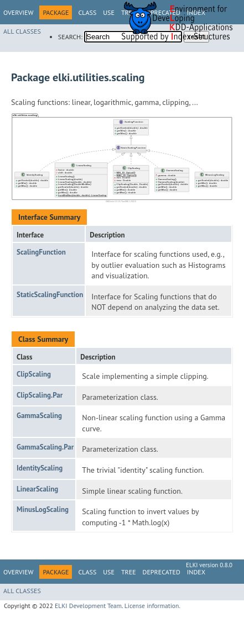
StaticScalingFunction (50, 294)
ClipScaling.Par (40, 395)
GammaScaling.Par (45, 447)
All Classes (22, 31)
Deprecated (161, 572)
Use (109, 12)
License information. (152, 605)
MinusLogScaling (43, 509)
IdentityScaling (40, 468)
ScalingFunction (41, 252)
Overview (18, 12)
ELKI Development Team (88, 605)
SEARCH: (70, 37)
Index (196, 572)
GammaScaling (39, 415)
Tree (128, 572)
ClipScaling (34, 374)
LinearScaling (37, 489)
